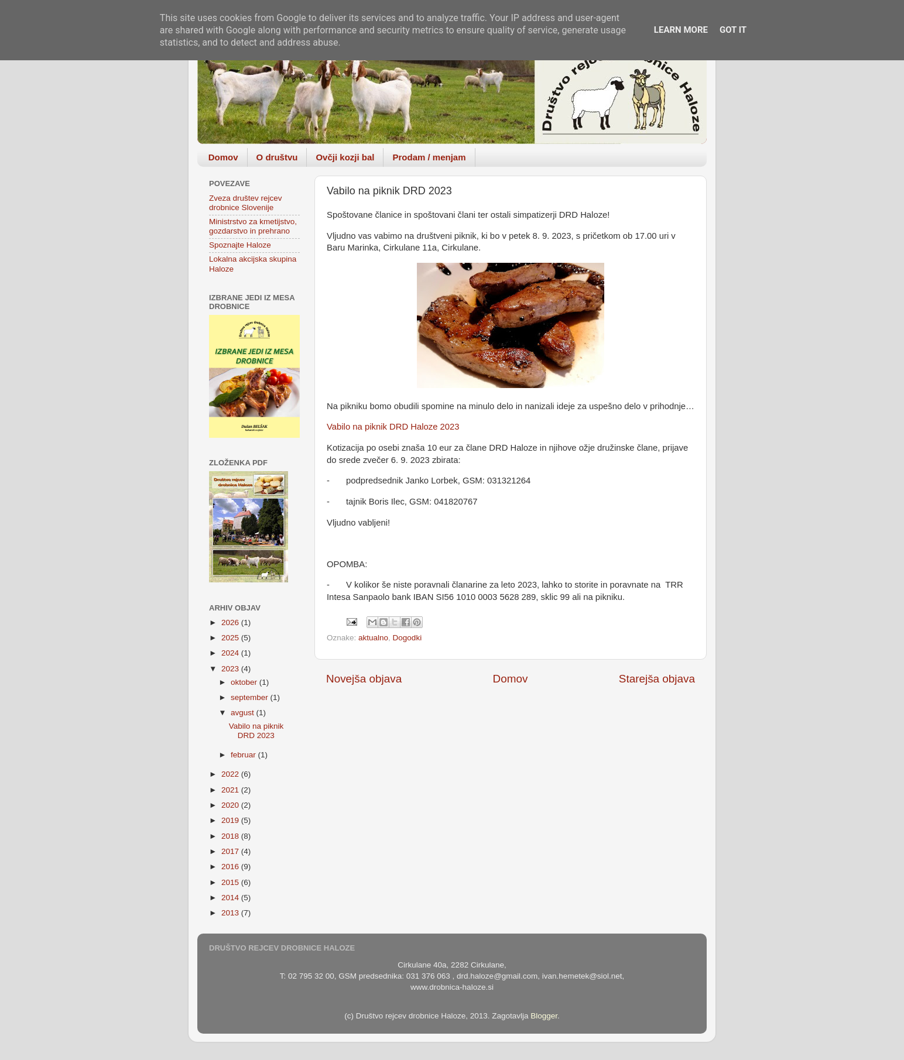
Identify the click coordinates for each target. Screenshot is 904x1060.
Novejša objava (364, 679)
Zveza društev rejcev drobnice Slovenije (245, 203)
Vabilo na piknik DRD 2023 (256, 731)
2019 (231, 820)
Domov (223, 157)
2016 (231, 866)
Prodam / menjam (428, 157)
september (250, 697)
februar (244, 754)
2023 (231, 668)
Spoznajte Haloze (240, 245)
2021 (231, 789)
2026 (231, 622)
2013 (231, 912)
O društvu (277, 157)
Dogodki (407, 637)
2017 (231, 851)
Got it (733, 30)
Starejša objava (657, 679)
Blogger (543, 1015)
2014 (231, 897)
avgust (243, 712)
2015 (231, 882)
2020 (231, 805)
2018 (231, 836)
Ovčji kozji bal (345, 157)
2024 (231, 653)
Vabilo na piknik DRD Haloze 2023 (393, 426)
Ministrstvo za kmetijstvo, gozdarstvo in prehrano (253, 226)
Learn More (681, 30)
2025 (231, 637)
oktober (245, 682)
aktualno (373, 637)
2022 (231, 774)
